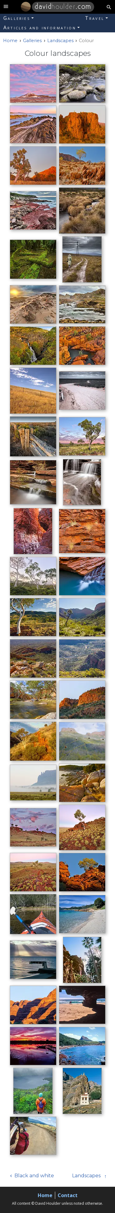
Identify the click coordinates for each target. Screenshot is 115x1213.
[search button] (109, 6)
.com (63, 6)
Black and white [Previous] (34, 1176)
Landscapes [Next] (86, 1176)
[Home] (26, 7)
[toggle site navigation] (6, 6)
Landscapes (60, 40)
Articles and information (39, 27)
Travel (94, 18)
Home (45, 1195)
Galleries (16, 18)
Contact (68, 1195)
